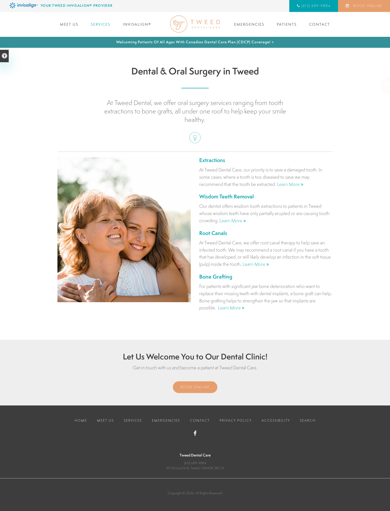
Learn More (288, 184)
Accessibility (276, 420)
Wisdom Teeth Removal (226, 196)
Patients (287, 24)
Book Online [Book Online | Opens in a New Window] (367, 5)
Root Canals (213, 233)
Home (81, 420)
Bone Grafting (215, 276)
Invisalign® (137, 24)
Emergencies (249, 24)
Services (100, 24)
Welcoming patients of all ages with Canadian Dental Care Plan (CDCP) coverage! (193, 42)
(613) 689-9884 (316, 5)
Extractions (212, 160)
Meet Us (69, 24)
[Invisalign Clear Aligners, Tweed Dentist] (101, 5)
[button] (367, 86)
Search (308, 420)
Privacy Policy (236, 420)
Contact (319, 24)
